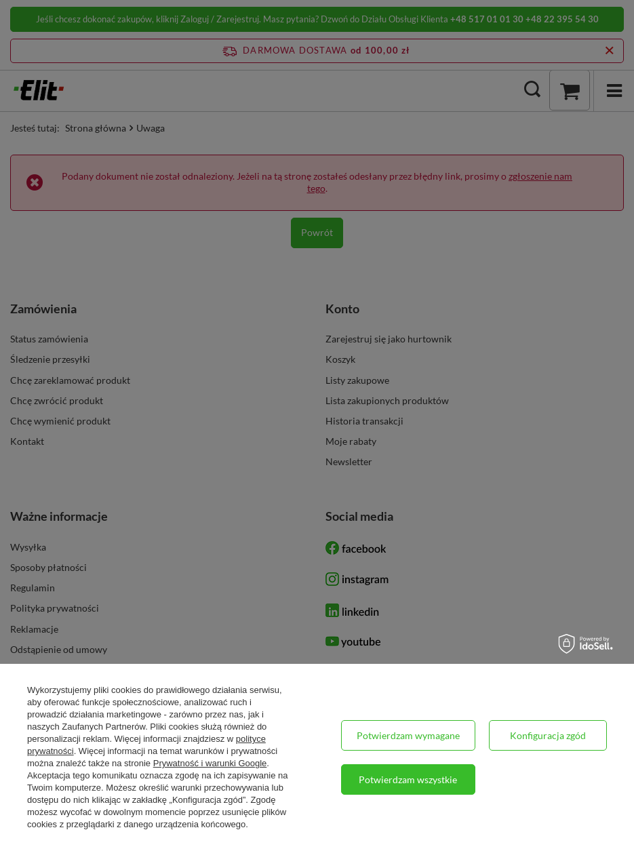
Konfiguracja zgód (548, 735)
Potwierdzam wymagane (408, 735)
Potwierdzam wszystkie (408, 779)
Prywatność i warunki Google (210, 763)
